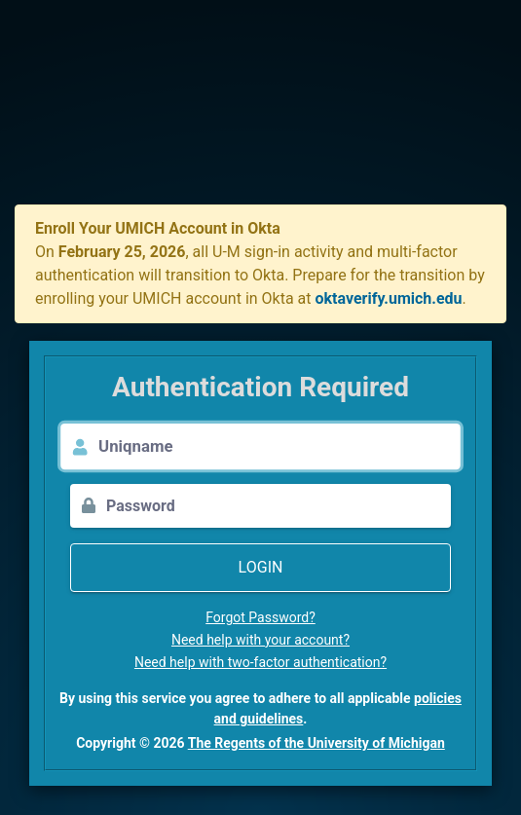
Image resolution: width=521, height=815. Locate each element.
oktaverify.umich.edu (389, 298)
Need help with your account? (260, 640)
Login (261, 567)
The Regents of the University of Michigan (316, 743)
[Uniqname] (279, 446)
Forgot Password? (260, 617)
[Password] (278, 506)
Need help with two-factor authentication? (260, 662)
